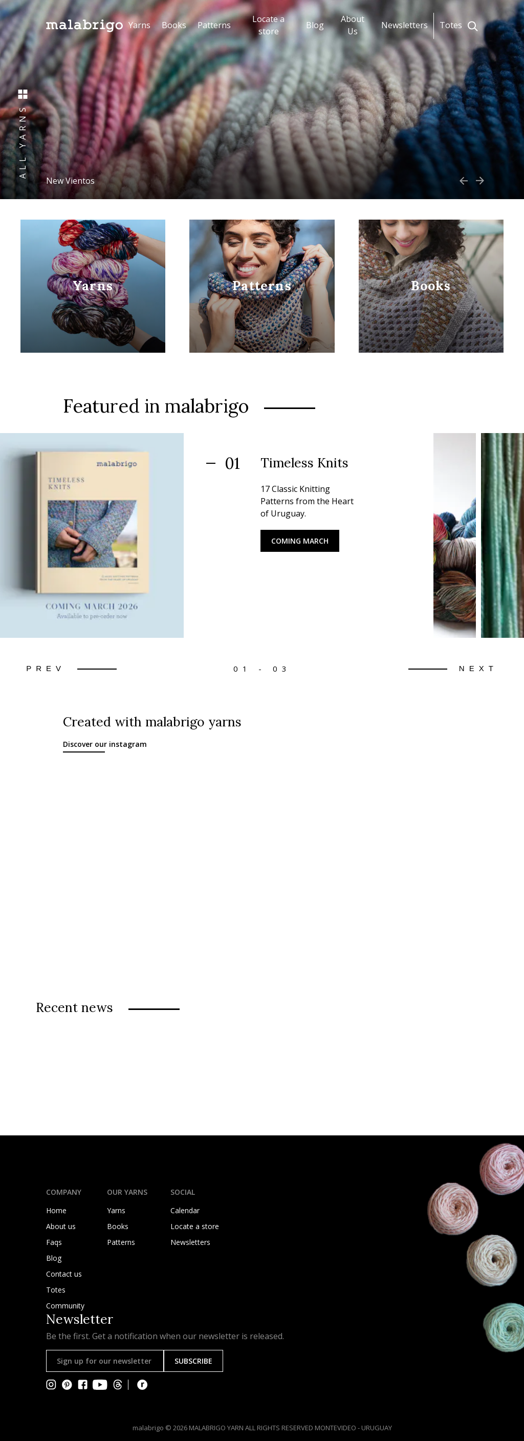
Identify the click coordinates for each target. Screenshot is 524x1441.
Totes (451, 25)
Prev (46, 668)
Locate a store (268, 25)
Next (478, 668)
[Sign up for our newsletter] (105, 1361)
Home (56, 1210)
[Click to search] (473, 26)
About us (61, 1226)
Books (174, 25)
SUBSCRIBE (193, 1361)
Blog (315, 25)
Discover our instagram (105, 744)
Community (65, 1305)
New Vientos (70, 180)
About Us (352, 25)
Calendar (185, 1210)
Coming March (300, 541)
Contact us (64, 1274)
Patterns (214, 25)
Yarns (139, 25)
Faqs (54, 1242)
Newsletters (404, 25)
